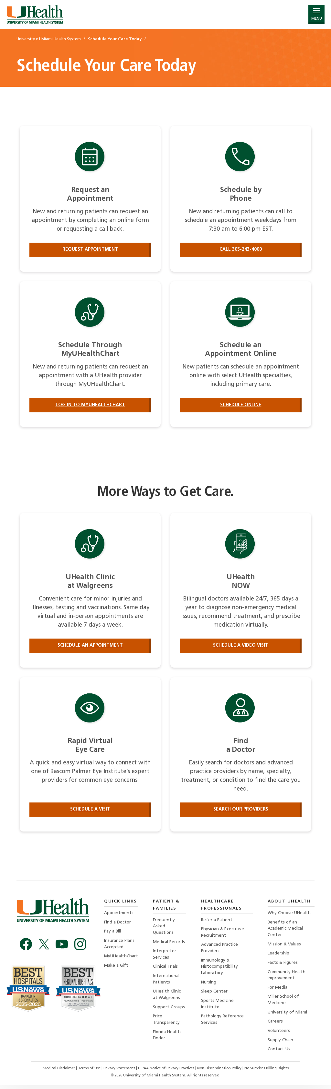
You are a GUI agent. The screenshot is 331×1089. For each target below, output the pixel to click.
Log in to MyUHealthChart (90, 405)
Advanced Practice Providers (220, 949)
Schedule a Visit (90, 810)
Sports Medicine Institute (217, 1007)
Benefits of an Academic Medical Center (286, 930)
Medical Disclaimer (54, 1072)
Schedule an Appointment (90, 646)
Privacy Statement (118, 1072)
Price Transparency (166, 1023)
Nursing (208, 985)
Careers (275, 1025)
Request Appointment (90, 249)
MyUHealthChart (121, 958)
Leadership (279, 955)
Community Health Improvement (287, 977)
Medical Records (169, 944)
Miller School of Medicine (284, 1003)
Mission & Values (285, 946)
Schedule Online (240, 405)
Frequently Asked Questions (164, 927)
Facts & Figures (283, 965)
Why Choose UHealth (290, 914)
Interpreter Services (164, 956)
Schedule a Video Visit (241, 646)
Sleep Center (214, 994)
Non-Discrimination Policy (221, 1072)
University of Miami (288, 1015)
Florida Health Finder (167, 1039)
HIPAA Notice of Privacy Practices (166, 1072)
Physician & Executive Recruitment (223, 934)
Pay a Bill (113, 933)
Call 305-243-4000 (240, 249)
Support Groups (169, 1010)
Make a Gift (116, 968)
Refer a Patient (217, 921)
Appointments (119, 914)
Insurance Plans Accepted (119, 946)
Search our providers (241, 810)
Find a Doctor (118, 924)
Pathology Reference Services (223, 1023)
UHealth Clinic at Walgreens (167, 997)
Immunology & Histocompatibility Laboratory (220, 969)
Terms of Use (86, 1072)
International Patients (166, 981)
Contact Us (279, 1053)
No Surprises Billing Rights (271, 1072)
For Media (278, 990)
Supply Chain (281, 1044)
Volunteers (279, 1034)
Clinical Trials (165, 969)
